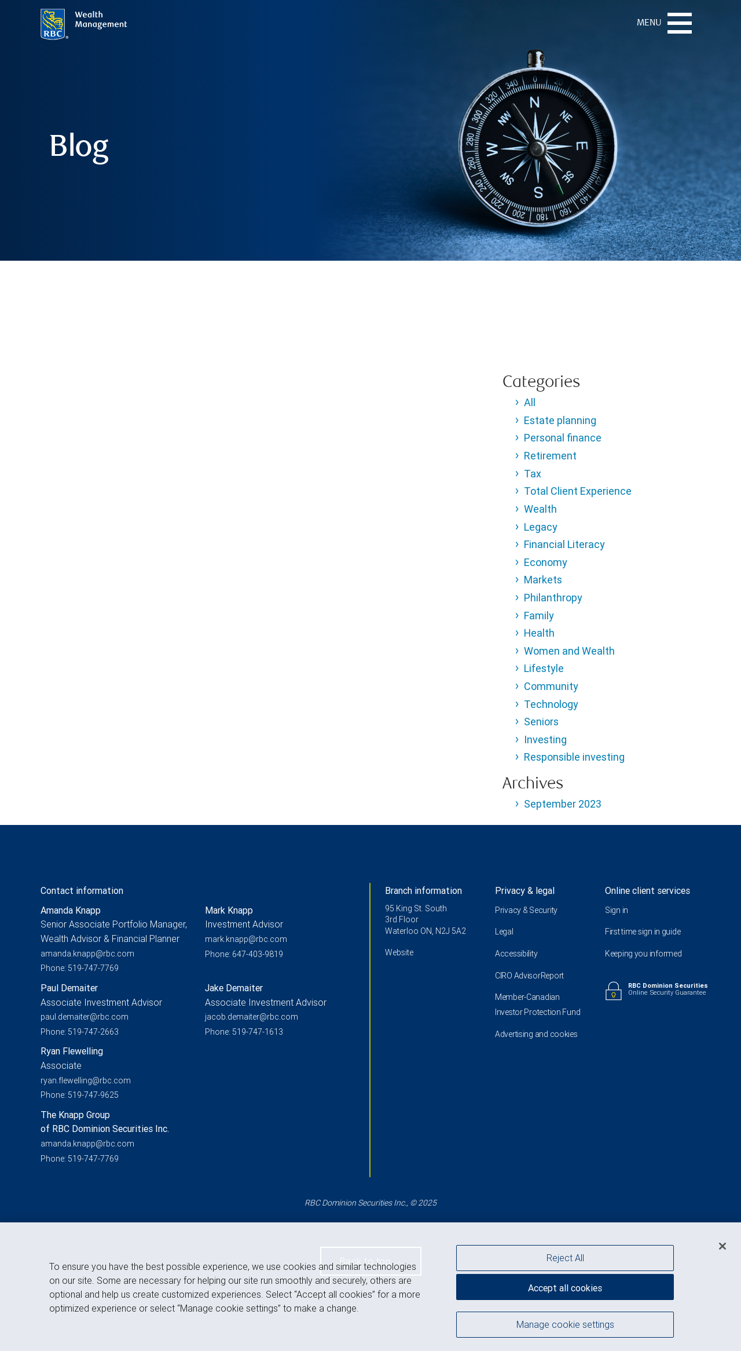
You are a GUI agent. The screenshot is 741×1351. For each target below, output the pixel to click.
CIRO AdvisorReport (529, 975)
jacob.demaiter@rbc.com (251, 1017)
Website (399, 952)
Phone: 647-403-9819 (244, 954)
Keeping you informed (643, 953)
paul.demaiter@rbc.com (85, 1017)
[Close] (722, 1248)
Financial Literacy (564, 544)
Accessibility (516, 953)
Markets (543, 579)
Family (539, 615)
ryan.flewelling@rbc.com (86, 1080)
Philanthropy (553, 597)
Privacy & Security (526, 910)
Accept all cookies (565, 1290)
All (529, 402)
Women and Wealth (569, 651)
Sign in (616, 910)
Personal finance (562, 437)
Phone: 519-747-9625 (80, 1095)
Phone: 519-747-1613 (244, 1032)
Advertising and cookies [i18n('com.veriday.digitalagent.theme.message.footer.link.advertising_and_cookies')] (536, 1034)
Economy (545, 562)
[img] (370, 130)
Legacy (540, 527)
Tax (532, 473)
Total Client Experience (578, 491)
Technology (551, 704)
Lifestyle (544, 668)
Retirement (550, 455)
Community (551, 686)
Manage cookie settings (565, 1326)
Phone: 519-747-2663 (80, 1032)
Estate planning (560, 420)
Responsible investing (574, 757)
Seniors (541, 721)
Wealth (540, 509)
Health (539, 633)
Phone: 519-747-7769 (80, 968)
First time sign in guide (642, 931)
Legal (504, 931)
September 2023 (562, 803)
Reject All (565, 1260)
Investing (545, 739)
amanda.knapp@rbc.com (87, 953)
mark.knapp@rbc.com (246, 939)
